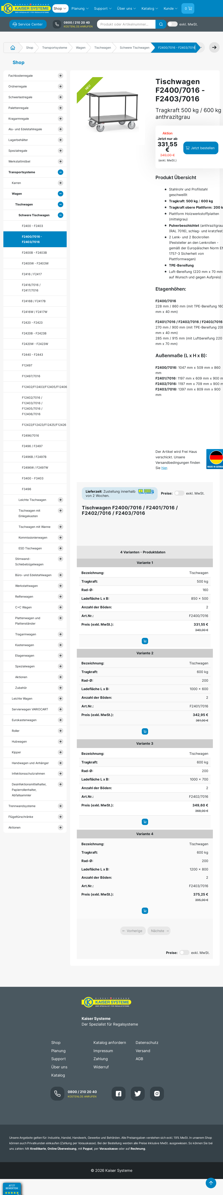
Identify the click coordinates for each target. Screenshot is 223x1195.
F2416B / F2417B (34, 301)
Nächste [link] (157, 931)
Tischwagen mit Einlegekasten (29, 513)
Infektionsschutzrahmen (28, 773)
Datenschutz (147, 1042)
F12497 (27, 365)
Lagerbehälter (18, 140)
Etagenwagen (24, 655)
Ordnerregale (17, 86)
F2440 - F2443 (32, 354)
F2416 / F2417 (32, 274)
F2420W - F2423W (35, 344)
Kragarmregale (18, 118)
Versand (143, 1051)
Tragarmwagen (25, 634)
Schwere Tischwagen (134, 47)
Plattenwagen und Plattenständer (27, 620)
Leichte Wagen (22, 698)
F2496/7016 (30, 435)
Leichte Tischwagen (32, 500)
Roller (15, 730)
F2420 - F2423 (32, 322)
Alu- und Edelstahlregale (25, 129)
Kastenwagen (24, 645)
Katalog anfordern (109, 1042)
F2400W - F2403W (35, 263)
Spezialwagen (25, 666)
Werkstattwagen (26, 585)
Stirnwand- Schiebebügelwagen (29, 561)
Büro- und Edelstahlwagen (33, 575)
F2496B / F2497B (34, 457)
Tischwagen (102, 47)
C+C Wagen (23, 607)
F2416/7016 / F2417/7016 (31, 287)
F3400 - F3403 (32, 478)
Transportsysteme (54, 47)
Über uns (59, 1067)
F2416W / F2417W (34, 312)
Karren (16, 183)
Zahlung (100, 1059)
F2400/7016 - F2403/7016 (32, 239)
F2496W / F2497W (35, 467)
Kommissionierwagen (33, 537)
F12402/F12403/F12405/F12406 (38, 387)
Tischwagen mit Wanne (34, 526)
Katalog (58, 1075)
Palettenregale (18, 108)
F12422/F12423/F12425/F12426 (38, 424)
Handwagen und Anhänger (30, 763)
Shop (29, 47)
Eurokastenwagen (24, 720)
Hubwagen (19, 741)
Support (58, 1059)
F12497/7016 (31, 376)
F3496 (26, 489)
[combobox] (131, 24)
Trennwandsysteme (21, 806)
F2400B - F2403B (34, 252)
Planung (58, 1051)
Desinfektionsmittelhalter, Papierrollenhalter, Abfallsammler (29, 789)
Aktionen (21, 677)
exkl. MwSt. (188, 24)
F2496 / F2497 (32, 446)
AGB (139, 1059)
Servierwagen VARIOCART (30, 709)
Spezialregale (17, 150)
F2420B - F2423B (34, 333)
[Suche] (160, 24)
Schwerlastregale (20, 97)
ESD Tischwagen (30, 548)
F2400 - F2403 (32, 226)
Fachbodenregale (20, 75)
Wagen (80, 47)
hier (164, 468)
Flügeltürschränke (20, 816)
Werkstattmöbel (19, 161)
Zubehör (21, 687)
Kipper (16, 752)
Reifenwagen (24, 596)
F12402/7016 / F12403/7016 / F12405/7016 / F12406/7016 (32, 406)
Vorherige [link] (134, 931)
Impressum (103, 1051)
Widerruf (101, 1067)
